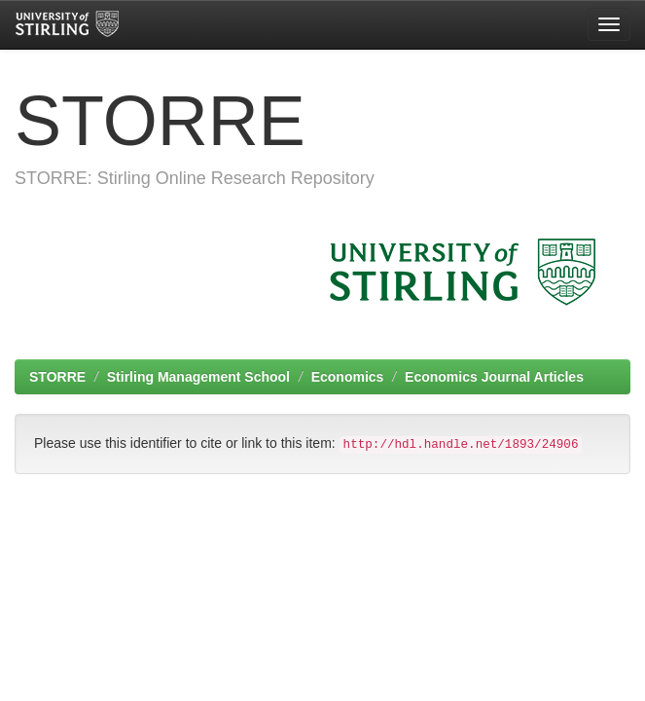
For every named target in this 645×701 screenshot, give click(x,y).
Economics (347, 377)
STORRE (57, 377)
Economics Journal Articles (494, 377)
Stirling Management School (198, 377)
